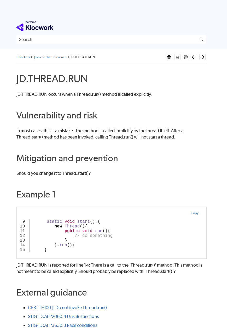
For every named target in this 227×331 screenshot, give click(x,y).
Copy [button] (195, 213)
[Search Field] (111, 39)
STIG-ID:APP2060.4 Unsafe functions (63, 316)
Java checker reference (50, 57)
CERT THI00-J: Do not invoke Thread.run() (67, 307)
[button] (201, 39)
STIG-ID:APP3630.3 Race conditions (62, 325)
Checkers (23, 57)
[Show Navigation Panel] (203, 26)
